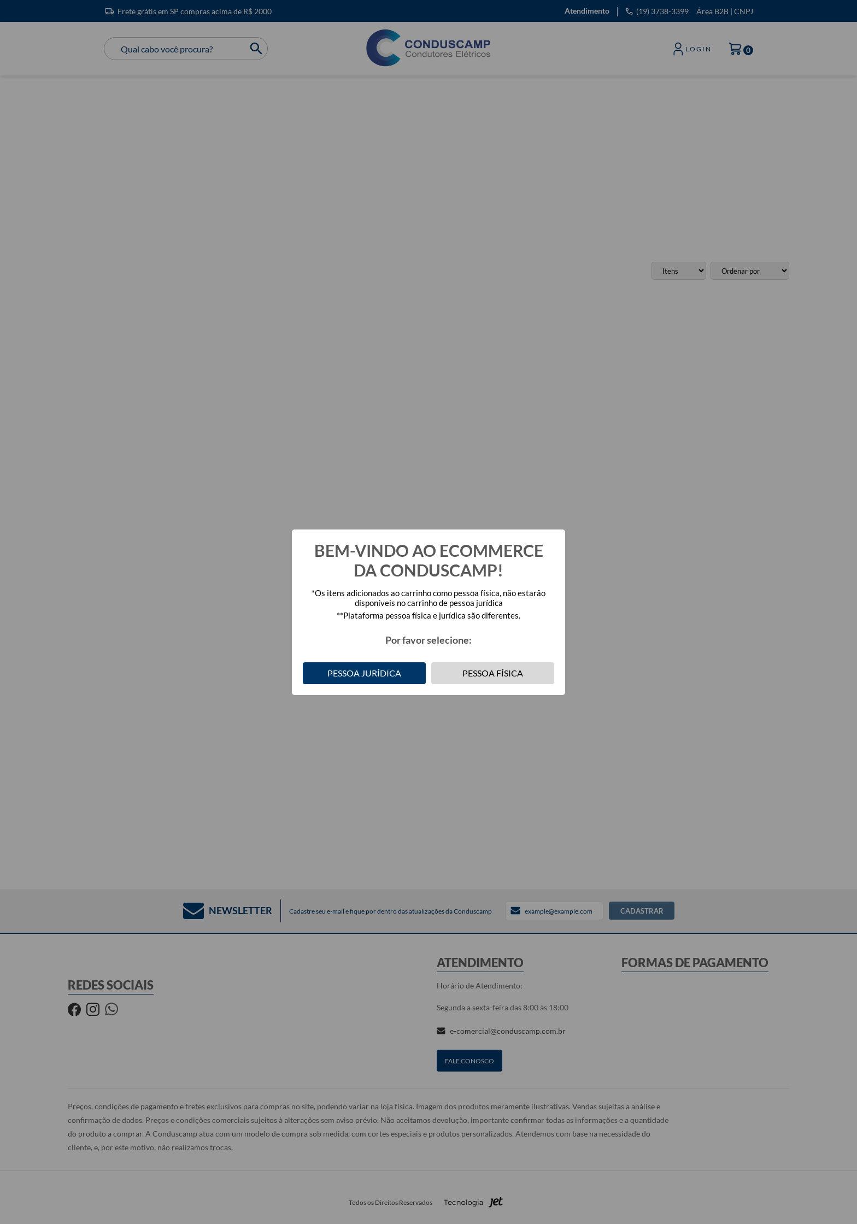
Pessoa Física (492, 673)
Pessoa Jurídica (364, 673)
